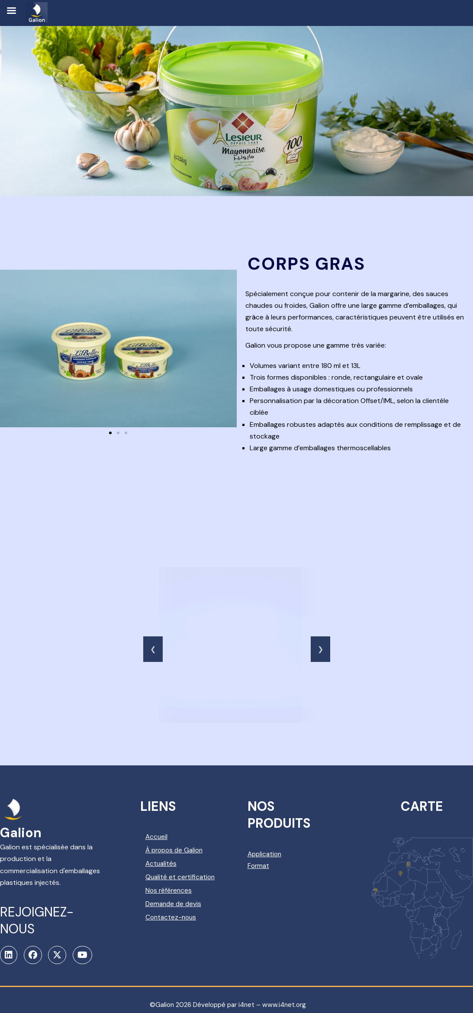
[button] (110, 433)
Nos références (186, 895)
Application (279, 853)
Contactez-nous (189, 919)
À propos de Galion (193, 848)
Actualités (178, 860)
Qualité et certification (181, 878)
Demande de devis (191, 907)
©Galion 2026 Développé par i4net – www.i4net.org (228, 995)
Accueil (173, 837)
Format (272, 865)
